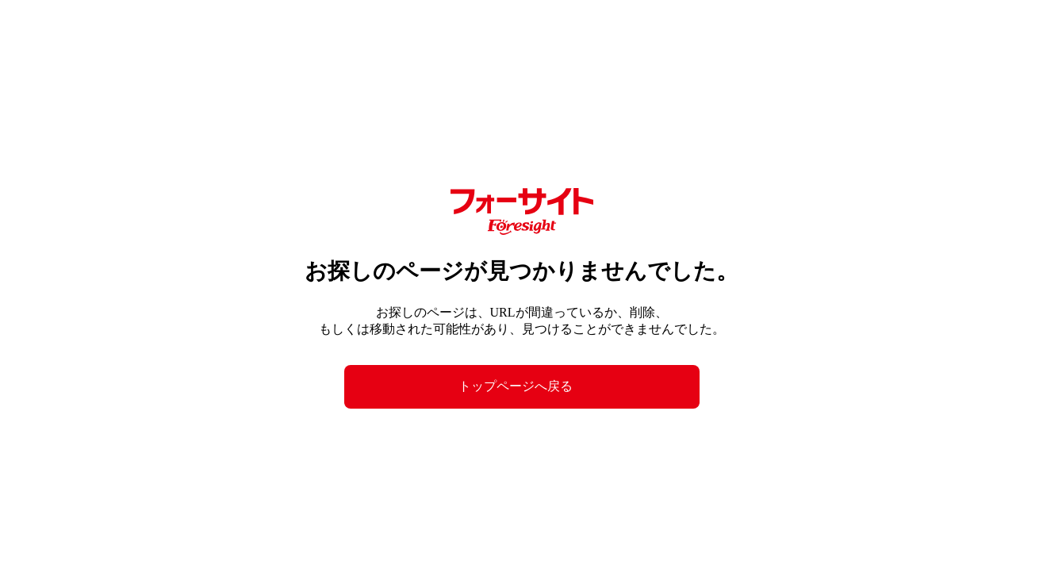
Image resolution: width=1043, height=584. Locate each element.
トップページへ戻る (515, 386)
